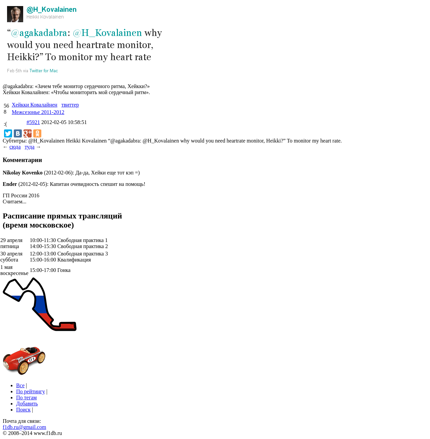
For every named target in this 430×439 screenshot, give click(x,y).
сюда (14, 147)
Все (20, 385)
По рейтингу (30, 391)
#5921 (33, 122)
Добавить (27, 403)
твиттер (70, 105)
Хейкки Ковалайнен (34, 105)
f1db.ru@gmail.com (24, 427)
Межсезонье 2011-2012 (38, 112)
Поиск (23, 409)
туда (29, 147)
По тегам (26, 397)
